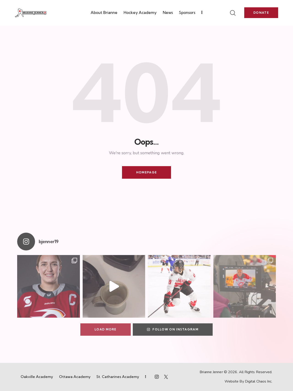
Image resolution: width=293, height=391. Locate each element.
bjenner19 (48, 241)
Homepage (146, 172)
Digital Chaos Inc (258, 381)
